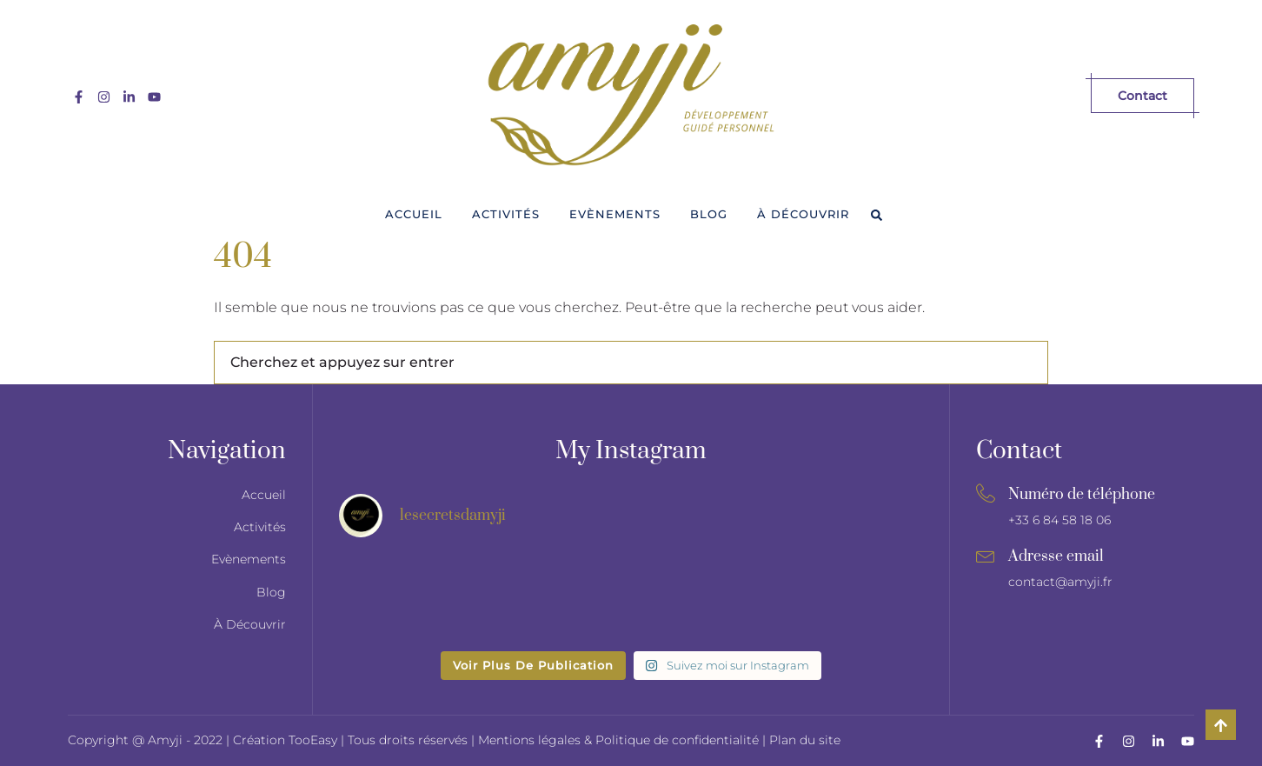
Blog (708, 214)
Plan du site (804, 740)
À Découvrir (803, 214)
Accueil (413, 214)
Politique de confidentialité (677, 740)
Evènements (615, 214)
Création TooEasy (287, 740)
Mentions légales (529, 740)
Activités (506, 214)
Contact (1142, 95)
